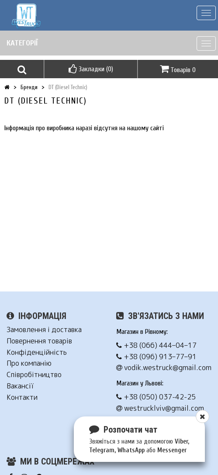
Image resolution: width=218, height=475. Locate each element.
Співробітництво (34, 374)
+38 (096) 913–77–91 (156, 356)
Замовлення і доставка (44, 329)
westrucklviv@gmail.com (160, 408)
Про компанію (29, 363)
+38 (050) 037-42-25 (156, 397)
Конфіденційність (37, 352)
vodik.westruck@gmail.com (163, 367)
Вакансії (20, 386)
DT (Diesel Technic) (67, 87)
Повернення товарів (39, 341)
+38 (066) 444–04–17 (156, 345)
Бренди (29, 87)
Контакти (22, 397)
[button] (22, 69)
